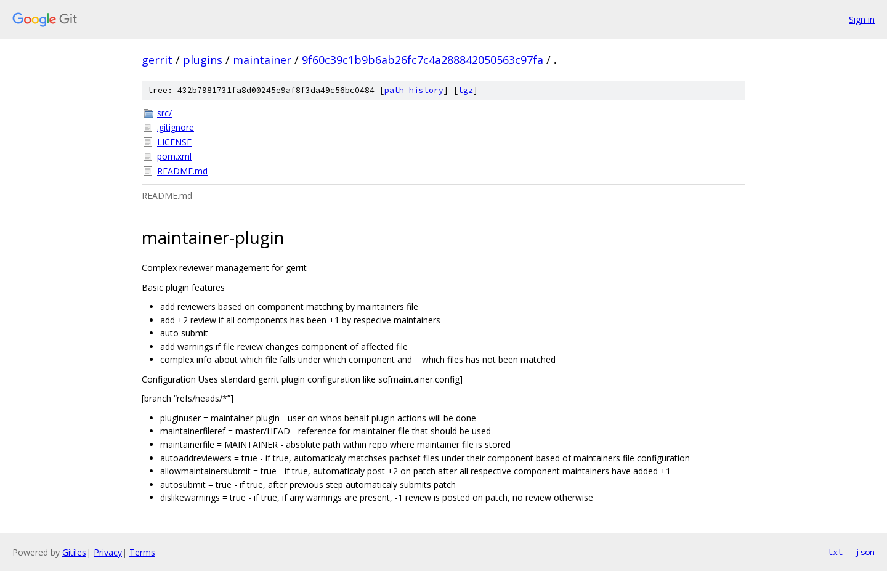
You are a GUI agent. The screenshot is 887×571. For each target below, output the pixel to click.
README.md (182, 171)
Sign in (862, 19)
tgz (465, 90)
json (865, 551)
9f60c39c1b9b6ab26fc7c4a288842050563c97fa (422, 59)
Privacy (108, 552)
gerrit (157, 59)
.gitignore (175, 127)
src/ (164, 113)
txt (835, 551)
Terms (142, 552)
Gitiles (74, 552)
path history (414, 90)
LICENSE (174, 142)
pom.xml (174, 156)
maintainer (262, 59)
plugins (202, 59)
